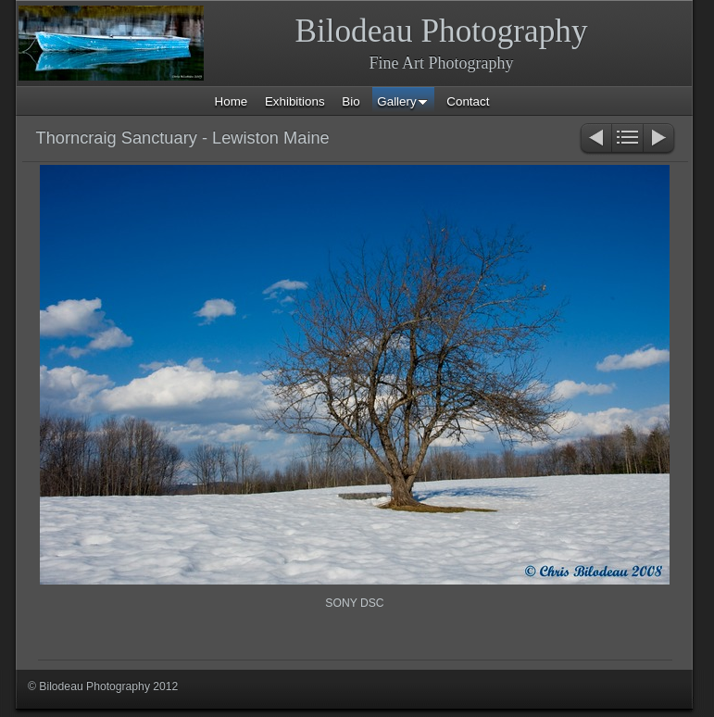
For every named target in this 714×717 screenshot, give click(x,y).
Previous (595, 139)
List (627, 139)
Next (660, 139)
